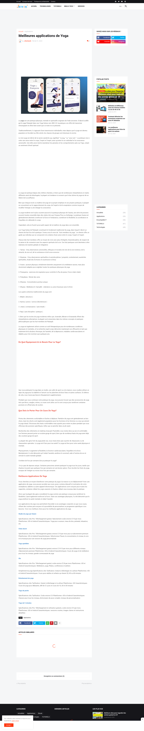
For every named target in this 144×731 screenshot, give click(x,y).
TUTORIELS (111, 224)
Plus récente (22, 683)
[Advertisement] (71, 18)
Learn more (15, 721)
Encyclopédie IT (111, 220)
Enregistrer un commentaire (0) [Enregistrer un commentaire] (54, 676)
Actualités (111, 213)
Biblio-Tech (68, 6)
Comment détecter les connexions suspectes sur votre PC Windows (116, 118)
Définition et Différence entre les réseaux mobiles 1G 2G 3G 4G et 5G (116, 107)
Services (81, 6)
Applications (29, 31)
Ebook (40, 713)
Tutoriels (57, 6)
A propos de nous (27, 1)
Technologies (45, 6)
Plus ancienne (86, 683)
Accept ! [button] (8, 725)
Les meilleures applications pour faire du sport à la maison (116, 129)
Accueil (18, 1)
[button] (121, 6)
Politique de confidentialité (41, 1)
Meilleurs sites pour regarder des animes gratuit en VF (115, 714)
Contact (53, 1)
